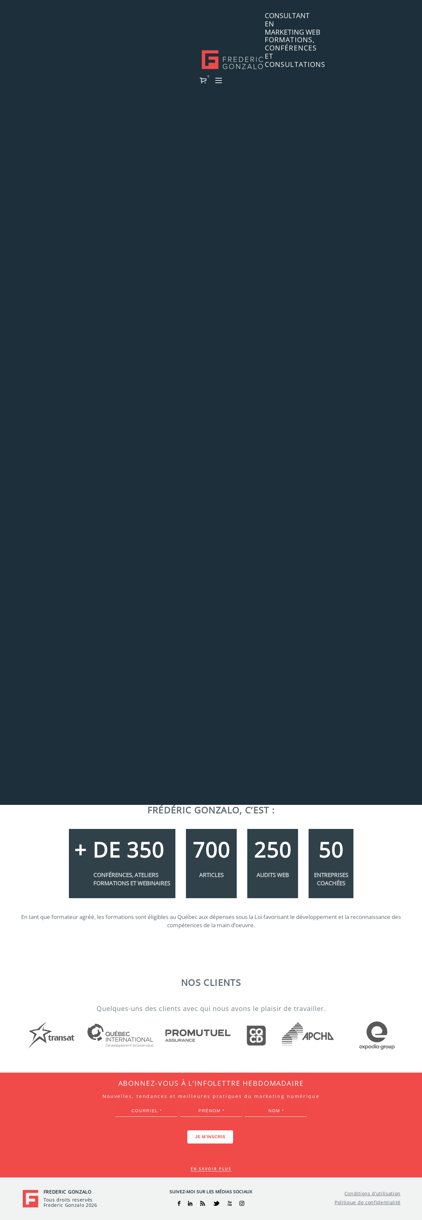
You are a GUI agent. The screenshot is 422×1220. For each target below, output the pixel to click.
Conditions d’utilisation (373, 1194)
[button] (380, 18)
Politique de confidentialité (368, 1202)
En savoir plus (211, 1168)
